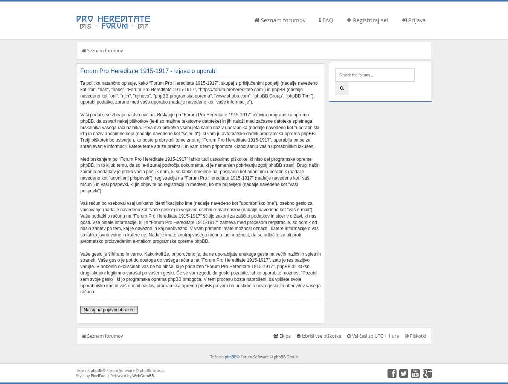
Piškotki (415, 336)
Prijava (414, 20)
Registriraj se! (367, 20)
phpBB (230, 357)
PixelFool (99, 375)
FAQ (326, 20)
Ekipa (282, 336)
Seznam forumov (280, 20)
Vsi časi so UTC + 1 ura (373, 336)
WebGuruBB (143, 375)
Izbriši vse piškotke (319, 336)
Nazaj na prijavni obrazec (109, 309)
